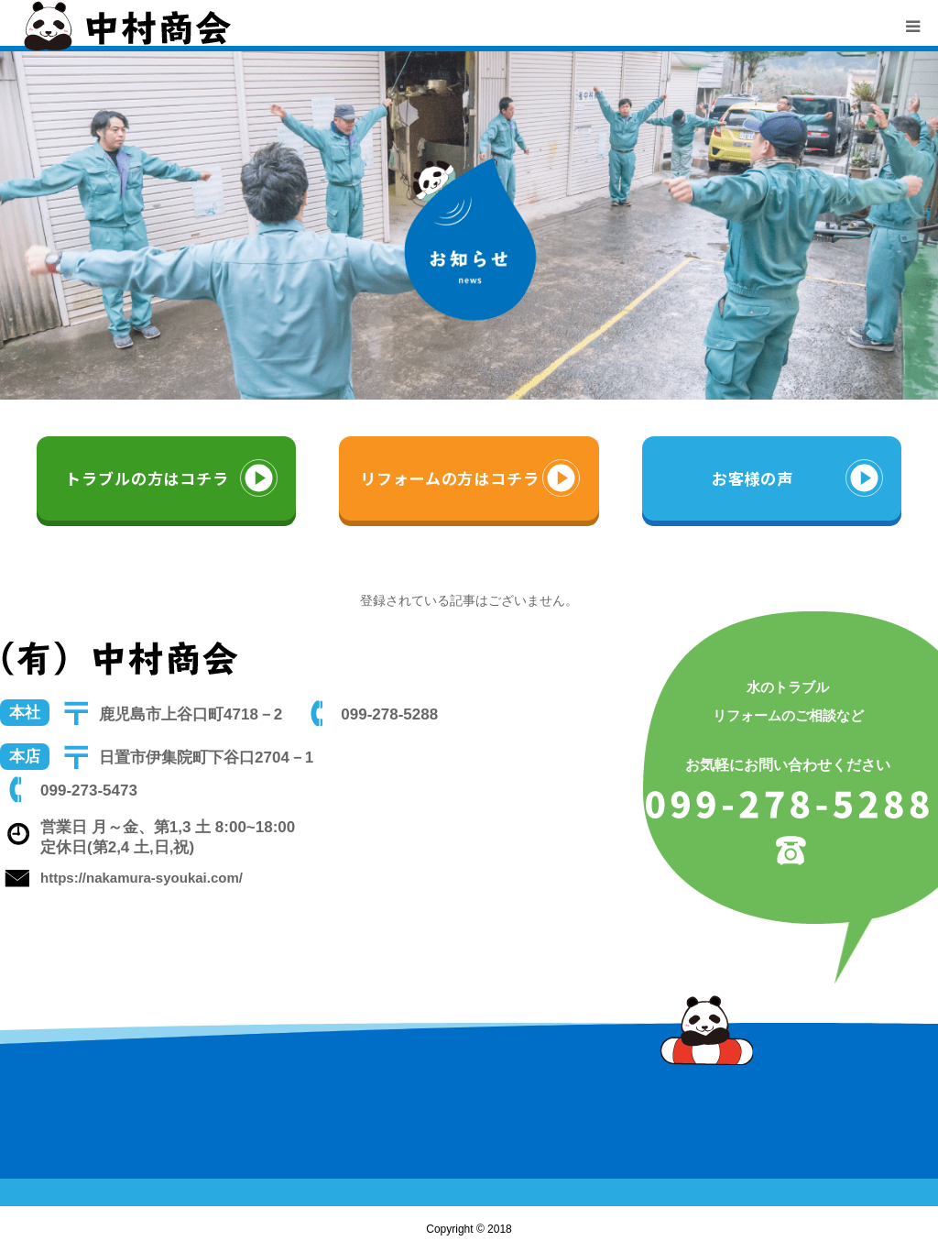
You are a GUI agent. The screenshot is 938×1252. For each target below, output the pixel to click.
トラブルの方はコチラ (147, 478)
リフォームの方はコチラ (449, 478)
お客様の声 (752, 478)
